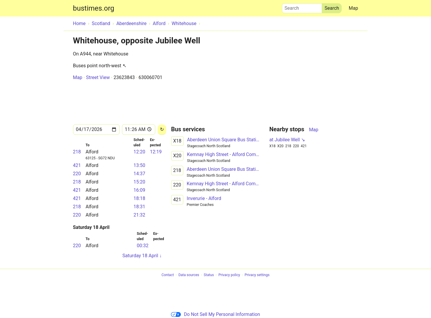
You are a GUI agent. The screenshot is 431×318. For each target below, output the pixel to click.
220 (77, 173)
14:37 (139, 173)
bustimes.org (93, 8)
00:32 (142, 245)
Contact (167, 275)
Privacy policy (229, 275)
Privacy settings (257, 275)
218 (77, 152)
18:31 (139, 206)
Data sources (189, 275)
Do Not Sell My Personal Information (215, 314)
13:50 (139, 165)
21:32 (139, 215)
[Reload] (162, 129)
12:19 (156, 152)
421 (77, 165)
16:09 (139, 190)
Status (209, 275)
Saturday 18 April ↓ (142, 255)
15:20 (139, 182)
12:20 (139, 152)
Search (302, 6)
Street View (98, 77)
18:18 (139, 198)
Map (353, 8)
